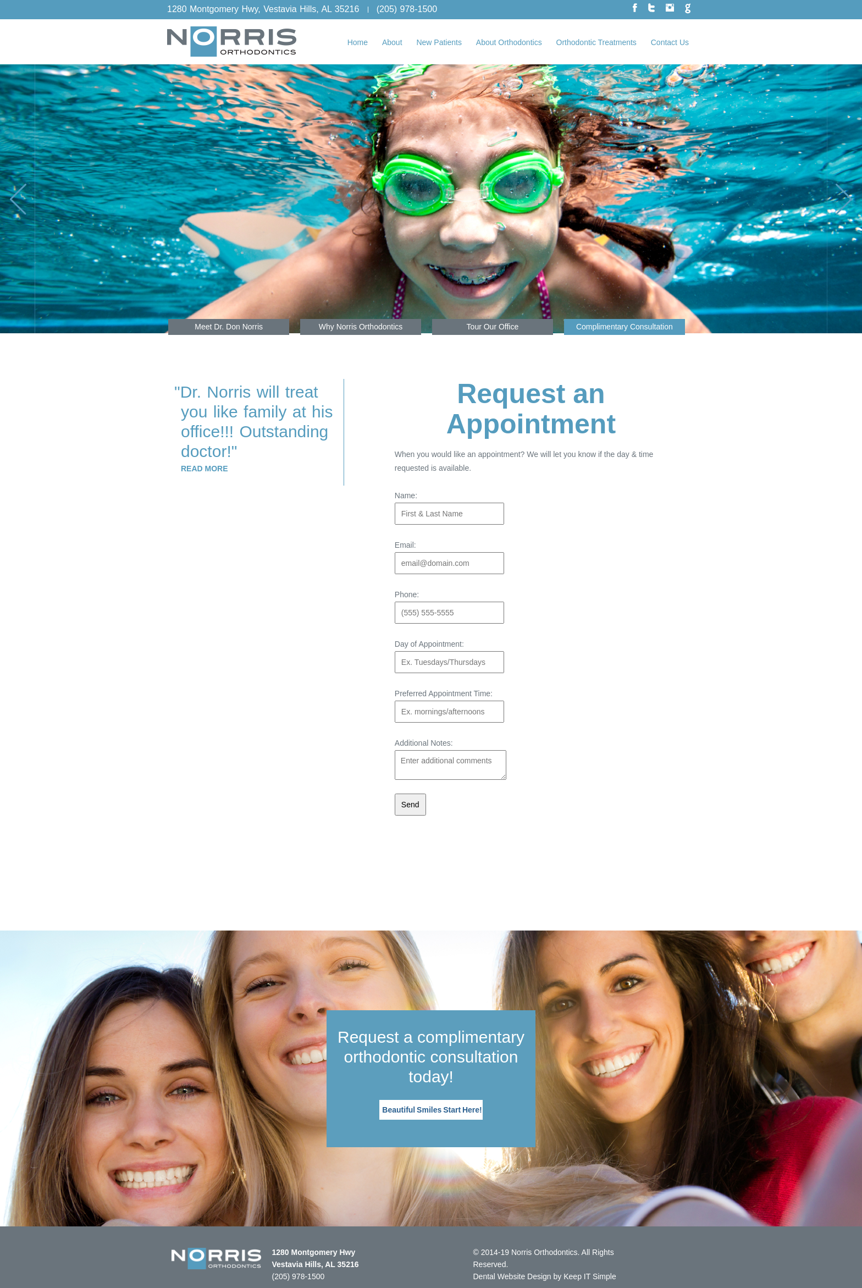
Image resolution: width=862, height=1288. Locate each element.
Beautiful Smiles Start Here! (432, 1109)
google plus (687, 8)
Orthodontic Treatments (596, 42)
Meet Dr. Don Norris (229, 326)
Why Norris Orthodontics (360, 326)
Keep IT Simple (589, 1276)
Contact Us (670, 42)
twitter (651, 7)
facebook (635, 8)
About (392, 42)
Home (357, 42)
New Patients (438, 42)
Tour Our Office (493, 326)
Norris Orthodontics (544, 1252)
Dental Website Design (512, 1276)
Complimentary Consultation (624, 326)
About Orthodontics (509, 42)
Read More (204, 468)
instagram (670, 7)
